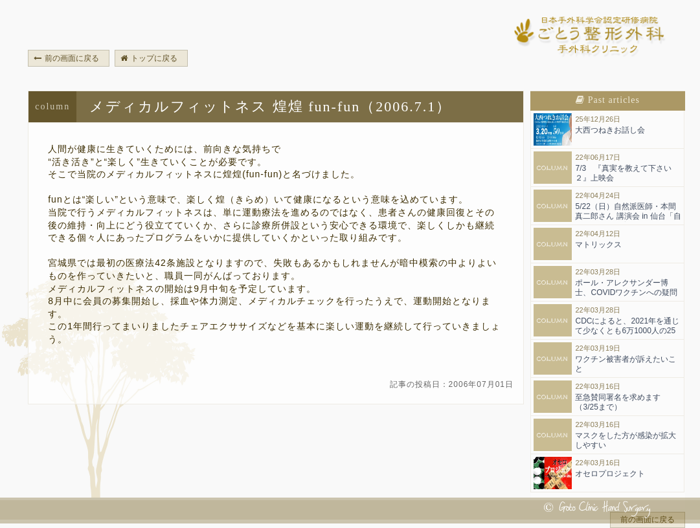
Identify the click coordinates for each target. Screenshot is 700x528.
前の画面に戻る (66, 58)
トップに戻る (148, 58)
